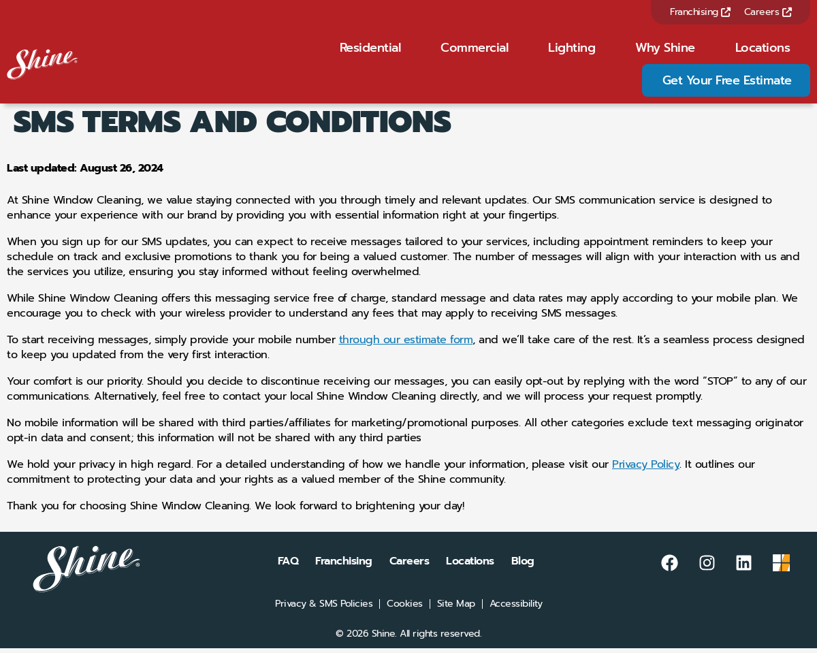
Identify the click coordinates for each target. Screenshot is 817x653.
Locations (762, 49)
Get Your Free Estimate (727, 82)
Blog (522, 566)
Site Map (456, 609)
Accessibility (516, 609)
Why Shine (665, 49)
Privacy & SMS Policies (323, 609)
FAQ (288, 566)
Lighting (571, 49)
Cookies (405, 609)
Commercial (474, 49)
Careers (768, 12)
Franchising (700, 12)
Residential (370, 49)
